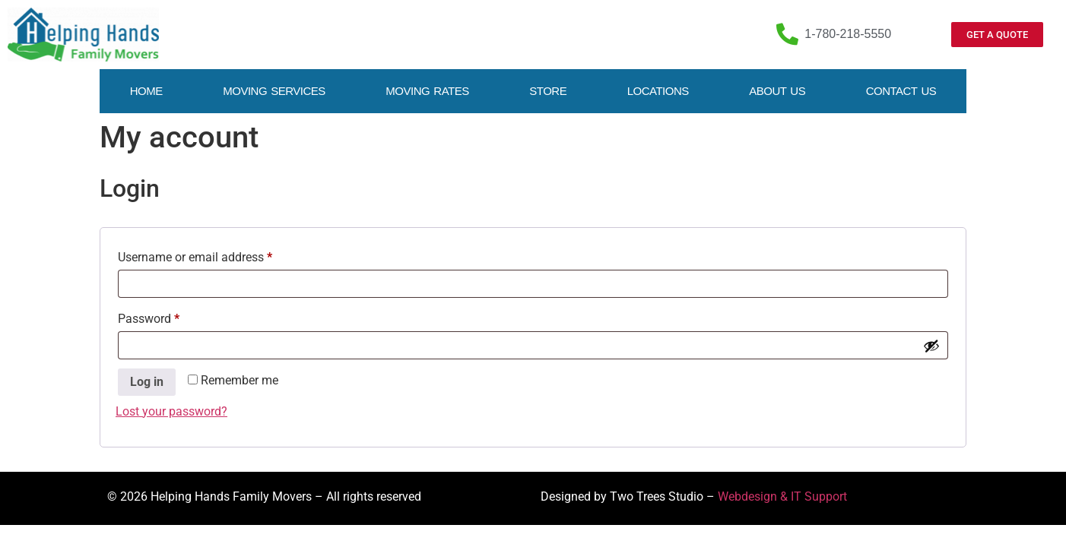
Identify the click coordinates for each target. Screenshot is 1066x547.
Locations (658, 90)
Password (172, 316)
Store (547, 90)
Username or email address (218, 254)
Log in (146, 382)
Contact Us (901, 90)
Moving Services (274, 90)
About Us (777, 90)
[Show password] (931, 345)
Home (146, 90)
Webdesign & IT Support (782, 496)
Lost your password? (171, 411)
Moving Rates (426, 90)
